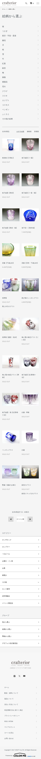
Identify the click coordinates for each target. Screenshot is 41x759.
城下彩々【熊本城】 (28, 228)
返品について (9, 699)
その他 (4, 582)
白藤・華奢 (25, 412)
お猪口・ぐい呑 (7, 561)
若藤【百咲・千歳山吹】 (30, 263)
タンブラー (6, 547)
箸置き (4, 575)
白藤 (23, 450)
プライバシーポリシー (12, 716)
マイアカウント (9, 727)
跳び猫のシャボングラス (30, 298)
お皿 (3, 568)
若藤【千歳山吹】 (8, 263)
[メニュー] (37, 3)
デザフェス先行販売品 (9, 643)
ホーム (3, 9)
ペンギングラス (7, 450)
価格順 (29, 131)
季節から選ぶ (6, 636)
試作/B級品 (6, 596)
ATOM (11, 721)
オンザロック (6, 540)
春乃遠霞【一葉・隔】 (29, 193)
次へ (30, 519)
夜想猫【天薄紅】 (8, 158)
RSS (6, 721)
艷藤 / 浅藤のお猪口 (9, 485)
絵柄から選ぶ (12, 9)
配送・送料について (11, 693)
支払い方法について (11, 704)
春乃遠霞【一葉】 (28, 158)
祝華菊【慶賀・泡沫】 (9, 337)
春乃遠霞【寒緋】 (8, 193)
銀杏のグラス (26, 485)
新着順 (36, 131)
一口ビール (6, 554)
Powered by (20, 755)
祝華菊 (4, 298)
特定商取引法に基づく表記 (13, 710)
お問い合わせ (9, 738)
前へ (10, 519)
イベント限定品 (7, 603)
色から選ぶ (6, 622)
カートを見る (9, 733)
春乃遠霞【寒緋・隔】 (9, 228)
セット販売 (6, 589)
